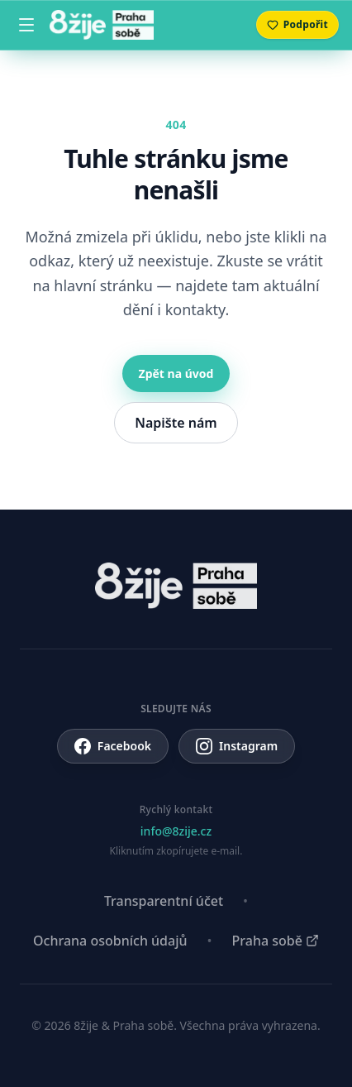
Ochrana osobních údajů (110, 940)
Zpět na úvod (176, 373)
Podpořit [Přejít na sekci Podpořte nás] (297, 24)
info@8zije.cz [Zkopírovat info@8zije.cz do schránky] (176, 831)
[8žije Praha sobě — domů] (102, 25)
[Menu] (26, 24)
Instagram (237, 746)
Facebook (112, 746)
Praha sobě (275, 940)
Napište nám (175, 423)
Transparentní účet (163, 901)
